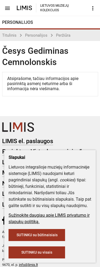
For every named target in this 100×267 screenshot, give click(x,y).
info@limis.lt (28, 265)
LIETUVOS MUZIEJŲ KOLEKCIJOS (54, 8)
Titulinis (9, 35)
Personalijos (36, 35)
